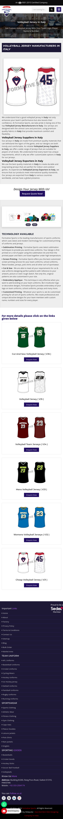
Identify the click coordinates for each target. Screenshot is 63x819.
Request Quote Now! (32, 193)
